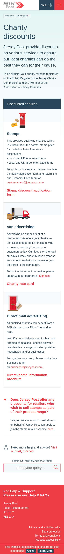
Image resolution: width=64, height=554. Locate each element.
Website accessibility (48, 539)
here (50, 429)
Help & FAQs (39, 495)
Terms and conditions (48, 535)
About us (9, 15)
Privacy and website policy (45, 527)
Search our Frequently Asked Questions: (32, 460)
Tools (46, 5)
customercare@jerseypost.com (26, 182)
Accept (31, 550)
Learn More (46, 550)
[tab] (32, 405)
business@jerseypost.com (26, 367)
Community (22, 15)
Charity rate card (20, 284)
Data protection (51, 531)
